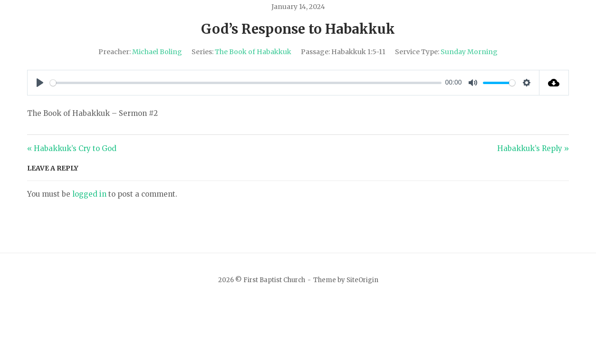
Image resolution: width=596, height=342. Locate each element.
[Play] (40, 82)
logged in (89, 194)
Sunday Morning (469, 52)
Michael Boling (157, 52)
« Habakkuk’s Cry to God (71, 148)
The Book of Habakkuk (253, 52)
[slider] (246, 82)
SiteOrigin (362, 280)
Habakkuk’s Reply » (533, 148)
